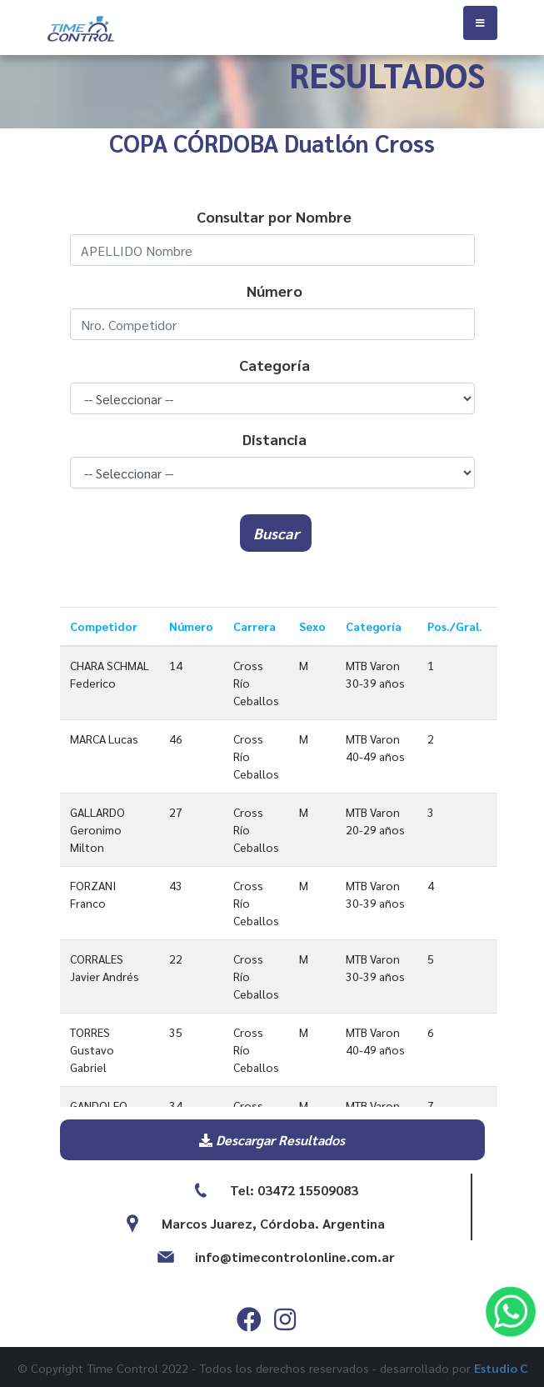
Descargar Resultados (272, 1140)
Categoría (274, 364)
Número (274, 290)
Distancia (274, 438)
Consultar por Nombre (274, 216)
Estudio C (500, 1367)
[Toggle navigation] (480, 23)
